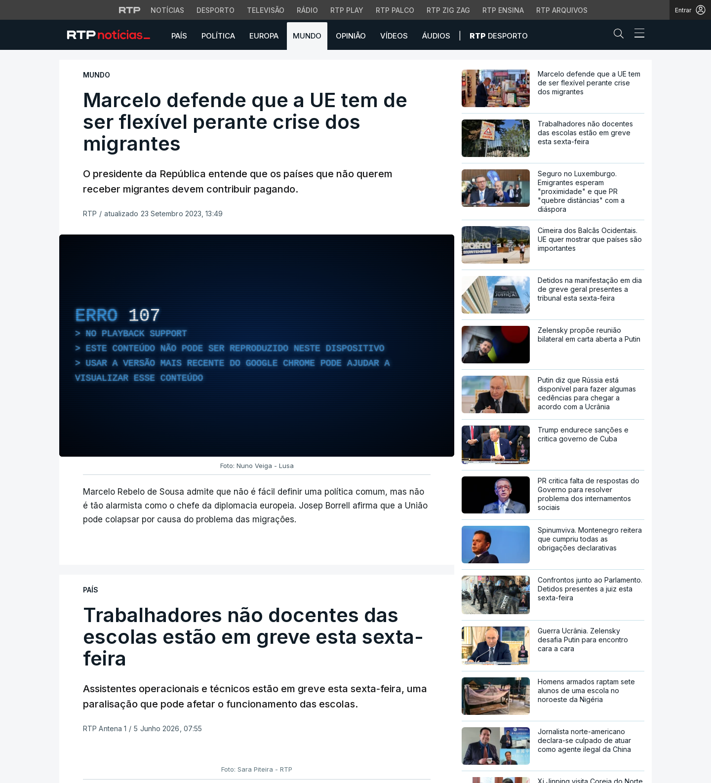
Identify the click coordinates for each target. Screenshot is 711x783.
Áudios (436, 35)
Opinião (351, 35)
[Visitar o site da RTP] (130, 10)
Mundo (307, 35)
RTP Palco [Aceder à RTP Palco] (395, 10)
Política (218, 35)
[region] (256, 346)
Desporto (499, 35)
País (179, 35)
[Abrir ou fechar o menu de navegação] (636, 34)
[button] (621, 35)
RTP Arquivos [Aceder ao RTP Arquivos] (562, 10)
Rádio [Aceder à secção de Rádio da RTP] (307, 10)
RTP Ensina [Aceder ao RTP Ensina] (503, 10)
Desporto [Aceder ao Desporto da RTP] (216, 10)
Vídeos (394, 35)
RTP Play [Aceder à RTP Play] (346, 10)
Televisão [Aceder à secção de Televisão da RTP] (265, 10)
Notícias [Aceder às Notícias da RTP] (167, 10)
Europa (263, 35)
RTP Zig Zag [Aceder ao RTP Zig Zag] (448, 10)
